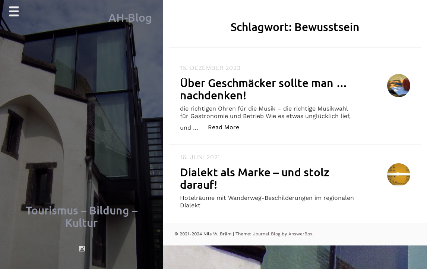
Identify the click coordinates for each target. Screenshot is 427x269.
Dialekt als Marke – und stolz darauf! (254, 178)
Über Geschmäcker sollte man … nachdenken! (263, 88)
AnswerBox (300, 233)
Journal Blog (267, 233)
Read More (227, 127)
